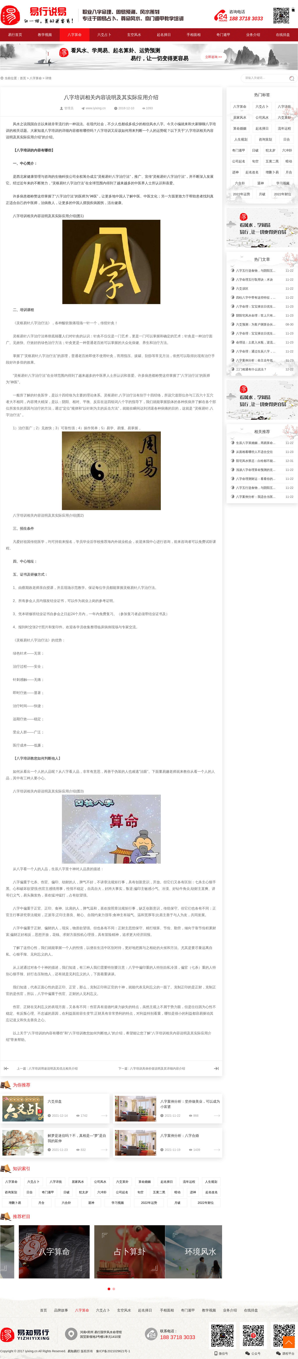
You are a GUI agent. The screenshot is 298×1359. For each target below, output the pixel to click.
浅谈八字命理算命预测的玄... (264, 469)
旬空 (140, 1192)
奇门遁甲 (223, 35)
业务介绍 (253, 35)
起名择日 (164, 35)
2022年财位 (206, 1202)
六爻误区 (264, 288)
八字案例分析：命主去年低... (264, 360)
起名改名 (211, 1192)
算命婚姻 (144, 1181)
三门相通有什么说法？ (264, 369)
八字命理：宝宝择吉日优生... (264, 306)
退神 (91, 1202)
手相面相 (194, 35)
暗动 (177, 1192)
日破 (66, 1192)
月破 (177, 1202)
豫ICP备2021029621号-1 (114, 1351)
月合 (41, 1202)
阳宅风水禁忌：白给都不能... (264, 460)
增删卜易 (15, 1202)
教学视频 (45, 35)
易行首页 (15, 35)
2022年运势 (149, 1202)
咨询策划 (11, 1192)
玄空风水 (134, 35)
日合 (29, 1192)
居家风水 (78, 1181)
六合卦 (66, 1202)
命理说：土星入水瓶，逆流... (264, 342)
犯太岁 (83, 1192)
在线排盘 (283, 35)
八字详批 (56, 1181)
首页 (23, 78)
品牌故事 (61, 1310)
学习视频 (118, 1202)
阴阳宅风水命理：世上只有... (264, 315)
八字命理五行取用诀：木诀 (264, 279)
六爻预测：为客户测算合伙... (264, 324)
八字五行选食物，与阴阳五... (264, 270)
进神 (193, 1192)
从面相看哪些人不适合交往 (264, 451)
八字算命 (75, 35)
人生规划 (211, 1181)
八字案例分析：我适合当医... (264, 496)
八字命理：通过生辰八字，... (264, 351)
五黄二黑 (159, 1192)
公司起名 (122, 1192)
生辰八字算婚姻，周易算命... (264, 442)
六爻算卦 (122, 1181)
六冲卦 (102, 1192)
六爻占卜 (104, 35)
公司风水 (100, 1181)
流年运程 (189, 1181)
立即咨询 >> (213, 57)
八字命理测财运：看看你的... (264, 478)
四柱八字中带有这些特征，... (264, 297)
